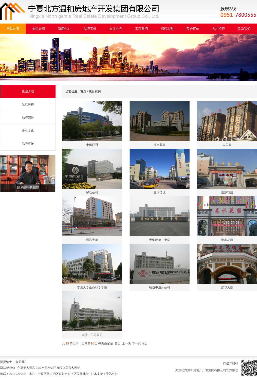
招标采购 (167, 28)
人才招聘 (218, 28)
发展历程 (28, 104)
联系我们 (244, 28)
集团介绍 (38, 28)
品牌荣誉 (90, 28)
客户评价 (192, 28)
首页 (83, 91)
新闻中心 (64, 28)
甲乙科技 (112, 374)
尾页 (145, 343)
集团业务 (115, 28)
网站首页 (12, 28)
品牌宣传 (28, 143)
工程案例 (141, 28)
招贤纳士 (6, 362)
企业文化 (28, 130)
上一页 (126, 343)
